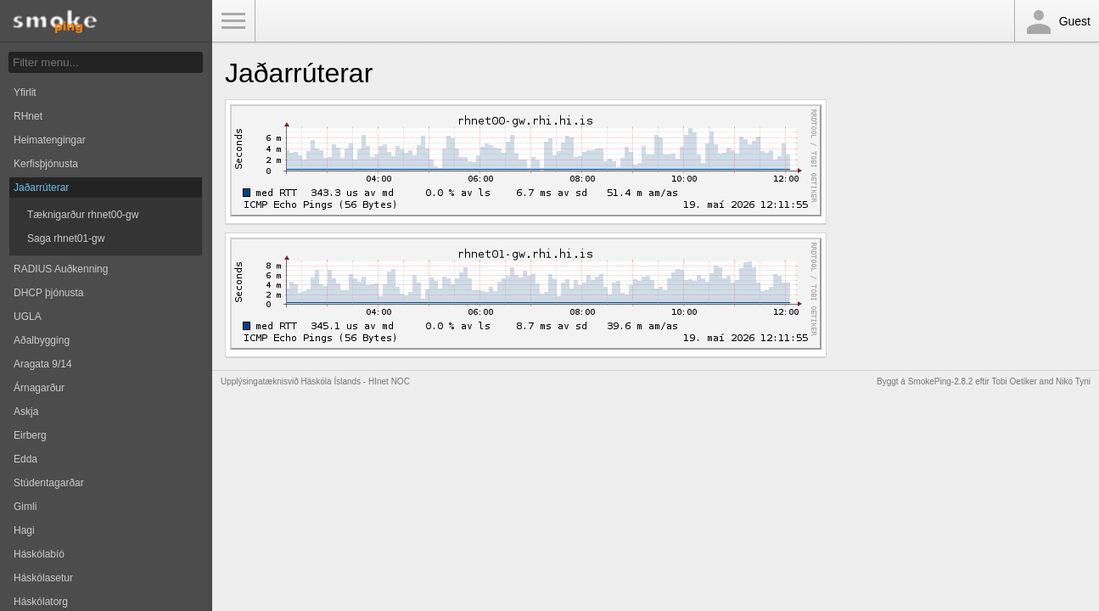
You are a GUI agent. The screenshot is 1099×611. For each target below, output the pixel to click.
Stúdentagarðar (49, 483)
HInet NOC (389, 381)
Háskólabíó (39, 554)
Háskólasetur (43, 578)
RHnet (28, 116)
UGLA (28, 316)
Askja (26, 412)
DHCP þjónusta (49, 293)
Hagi (24, 530)
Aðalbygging (42, 340)
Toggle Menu (233, 21)
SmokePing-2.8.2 (940, 381)
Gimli (25, 507)
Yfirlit (25, 92)
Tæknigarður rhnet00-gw (82, 215)
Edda (25, 459)
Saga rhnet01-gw (65, 238)
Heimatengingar (50, 140)
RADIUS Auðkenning (61, 269)
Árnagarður (39, 388)
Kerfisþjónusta (46, 164)
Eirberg (30, 435)
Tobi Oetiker (1013, 381)
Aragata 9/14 (43, 364)
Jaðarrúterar (41, 187)
